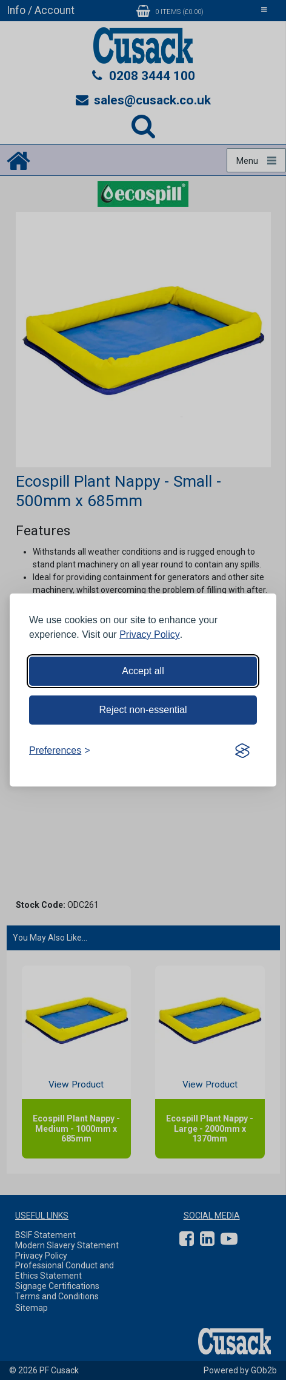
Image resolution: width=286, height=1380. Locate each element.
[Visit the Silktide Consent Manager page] (242, 750)
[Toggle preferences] (59, 750)
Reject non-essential (143, 710)
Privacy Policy (149, 634)
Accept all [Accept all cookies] (143, 671)
